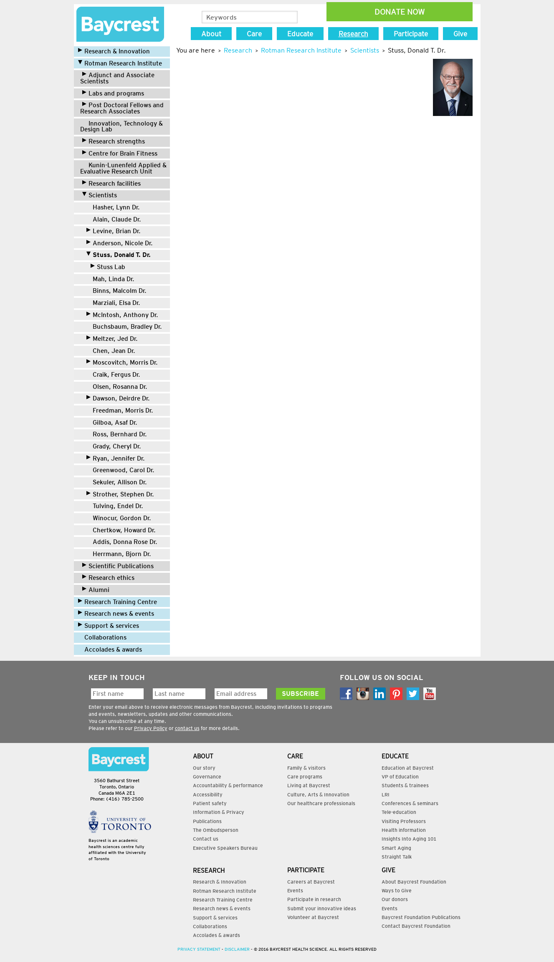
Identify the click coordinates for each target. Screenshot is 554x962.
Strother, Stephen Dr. (120, 494)
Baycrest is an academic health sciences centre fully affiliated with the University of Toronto (117, 849)
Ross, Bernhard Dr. (116, 434)
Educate (300, 33)
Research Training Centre (117, 602)
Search (291, 17)
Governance (207, 776)
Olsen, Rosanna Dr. (116, 386)
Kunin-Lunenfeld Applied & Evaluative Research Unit (123, 168)
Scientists (99, 195)
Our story (204, 768)
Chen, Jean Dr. (110, 351)
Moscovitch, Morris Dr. (122, 362)
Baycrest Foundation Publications (421, 917)
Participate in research (314, 899)
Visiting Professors (404, 821)
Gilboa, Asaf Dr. (111, 422)
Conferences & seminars (410, 803)
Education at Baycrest (408, 768)
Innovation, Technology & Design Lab (121, 126)
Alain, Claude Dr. (113, 219)
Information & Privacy (218, 812)
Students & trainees (405, 785)
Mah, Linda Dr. (110, 279)
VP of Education (400, 776)
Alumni (95, 590)
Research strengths (113, 141)
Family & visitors (306, 768)
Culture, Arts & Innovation (318, 794)
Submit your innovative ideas (321, 908)
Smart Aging (396, 848)
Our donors (395, 899)
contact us (187, 728)
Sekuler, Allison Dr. (116, 482)
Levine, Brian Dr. (113, 231)
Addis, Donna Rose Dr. (121, 542)
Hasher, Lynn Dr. (113, 207)
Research (353, 33)
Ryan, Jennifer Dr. (115, 458)
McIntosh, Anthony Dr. (122, 315)
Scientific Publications (118, 566)
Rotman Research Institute (120, 63)
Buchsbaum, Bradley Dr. (124, 326)
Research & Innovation (114, 51)
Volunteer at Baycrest (313, 917)
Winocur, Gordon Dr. (118, 518)
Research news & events (116, 613)
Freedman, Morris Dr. (119, 410)
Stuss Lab (108, 267)
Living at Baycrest (308, 785)
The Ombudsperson (215, 830)
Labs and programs (113, 93)
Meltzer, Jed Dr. (112, 338)
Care (254, 33)
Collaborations (102, 637)
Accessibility (208, 794)
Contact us (205, 839)
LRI (386, 794)
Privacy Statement (198, 949)
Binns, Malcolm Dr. (116, 291)
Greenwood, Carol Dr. (120, 470)
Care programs (304, 776)
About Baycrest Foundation (414, 882)
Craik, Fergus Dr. (113, 374)
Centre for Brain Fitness (119, 153)
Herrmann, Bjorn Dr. (118, 554)
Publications (207, 821)
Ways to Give (397, 890)
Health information (404, 830)
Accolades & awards (110, 649)
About (211, 33)
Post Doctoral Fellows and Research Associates (122, 108)
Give (460, 33)
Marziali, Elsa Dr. (113, 303)
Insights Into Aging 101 (409, 839)
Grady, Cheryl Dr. (113, 446)
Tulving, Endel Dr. (114, 506)
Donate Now (399, 11)
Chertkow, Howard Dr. (121, 530)
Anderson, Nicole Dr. (119, 243)
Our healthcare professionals (321, 803)
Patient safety (210, 803)
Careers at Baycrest (311, 882)
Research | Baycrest (120, 24)
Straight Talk (397, 857)
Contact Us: (119, 759)
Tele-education (399, 812)
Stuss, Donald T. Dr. (118, 255)
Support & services (108, 626)
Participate (411, 33)
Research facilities (111, 183)
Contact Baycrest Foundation (416, 926)
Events (295, 890)
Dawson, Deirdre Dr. (118, 398)
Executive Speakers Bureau (225, 848)
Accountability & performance (228, 785)
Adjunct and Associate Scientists (117, 78)
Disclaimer (237, 949)
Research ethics (108, 578)
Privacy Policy (150, 728)
